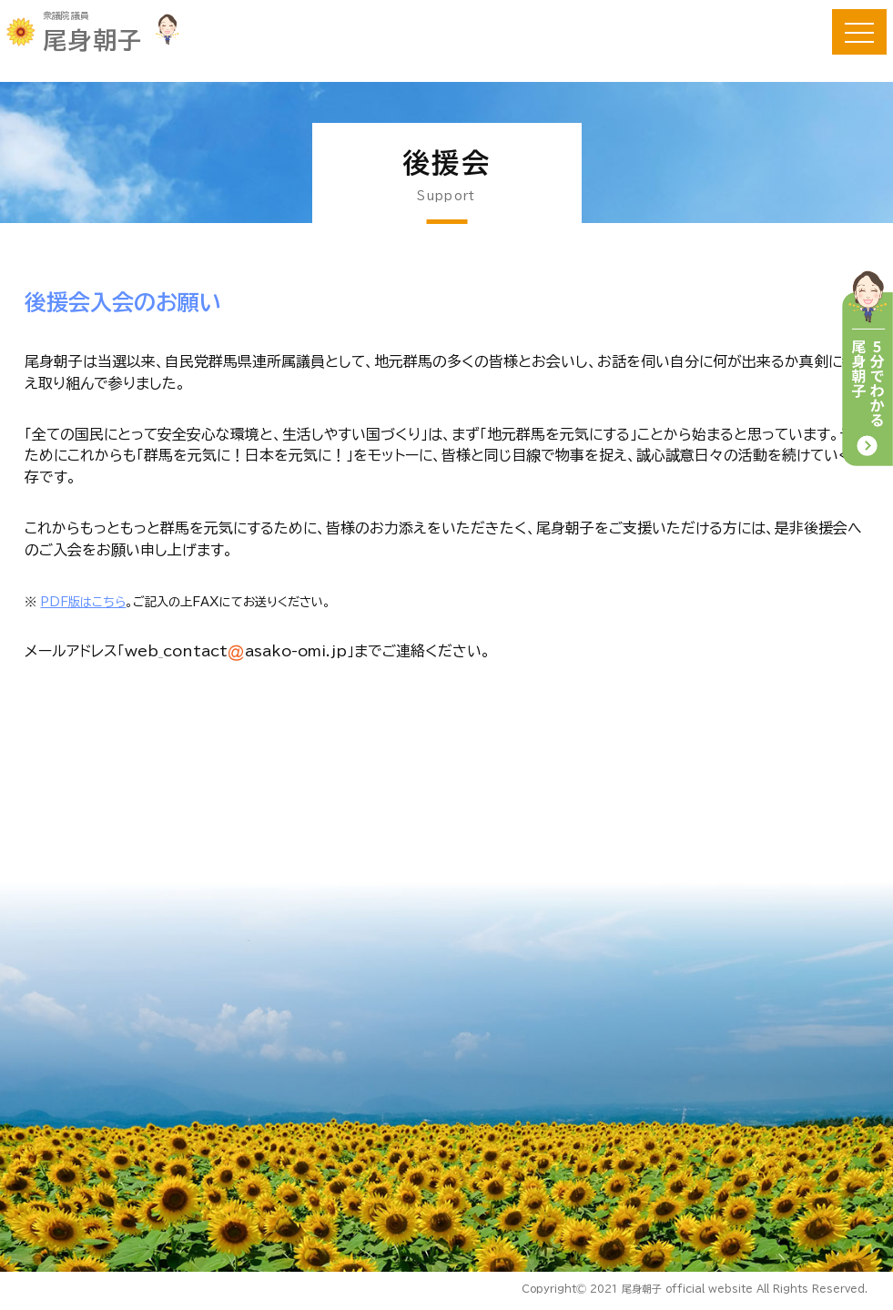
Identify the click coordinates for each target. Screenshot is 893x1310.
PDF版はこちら (84, 604)
